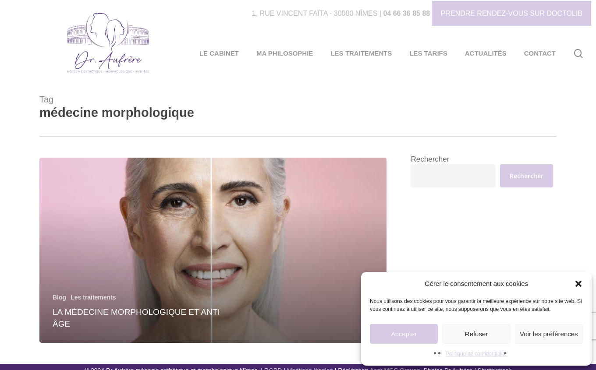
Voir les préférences (549, 334)
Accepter (404, 334)
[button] (578, 283)
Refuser (476, 334)
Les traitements (93, 297)
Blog (59, 297)
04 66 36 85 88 (406, 13)
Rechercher (430, 159)
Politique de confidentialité (476, 354)
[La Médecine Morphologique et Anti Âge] (213, 250)
